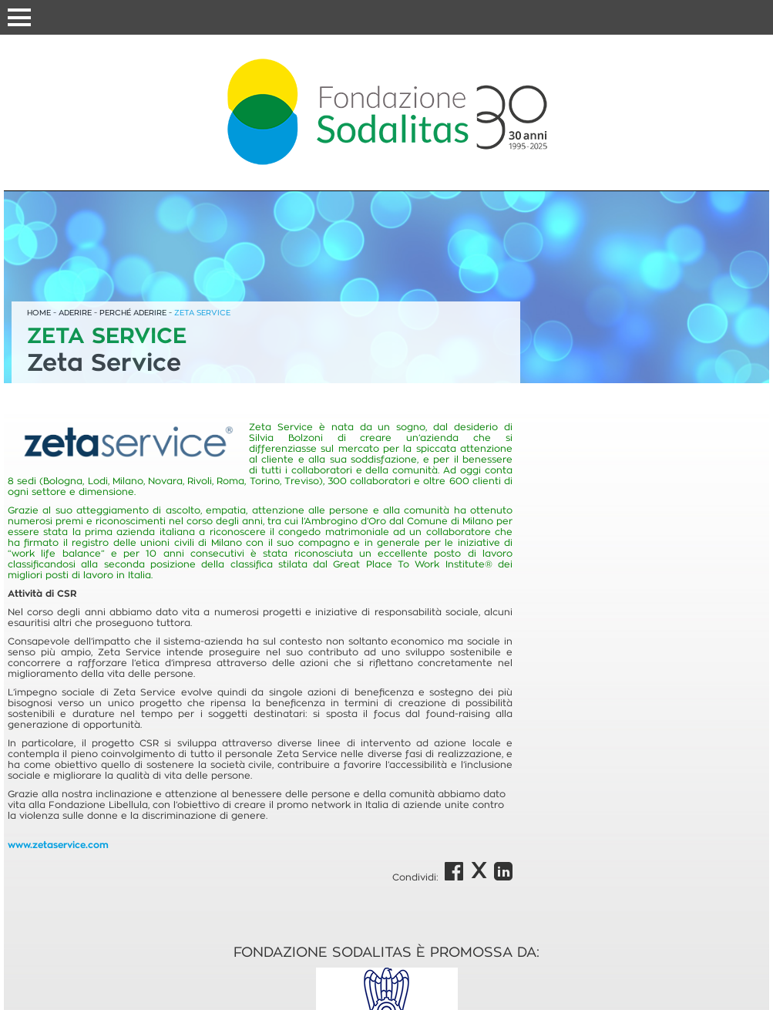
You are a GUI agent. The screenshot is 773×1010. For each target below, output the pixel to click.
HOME (39, 313)
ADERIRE (75, 313)
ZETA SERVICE (202, 313)
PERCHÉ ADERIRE (132, 313)
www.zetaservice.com (58, 845)
